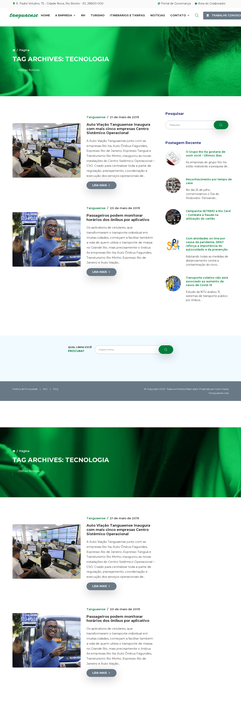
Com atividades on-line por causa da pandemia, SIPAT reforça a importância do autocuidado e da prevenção (207, 244)
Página (24, 50)
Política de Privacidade (25, 388)
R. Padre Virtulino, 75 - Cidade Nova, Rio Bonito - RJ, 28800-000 (57, 3)
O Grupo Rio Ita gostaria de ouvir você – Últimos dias (205, 153)
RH (83, 15)
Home (45, 15)
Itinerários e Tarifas (127, 15)
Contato (180, 15)
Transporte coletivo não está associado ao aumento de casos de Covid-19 (207, 281)
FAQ (55, 388)
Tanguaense (96, 117)
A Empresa (65, 15)
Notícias (157, 15)
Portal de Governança (174, 3)
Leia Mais (101, 185)
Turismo (98, 15)
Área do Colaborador (210, 3)
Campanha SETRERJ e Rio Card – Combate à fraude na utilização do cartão (208, 214)
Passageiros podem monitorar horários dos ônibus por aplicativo (118, 217)
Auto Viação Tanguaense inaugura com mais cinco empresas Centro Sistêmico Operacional (118, 128)
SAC (45, 388)
